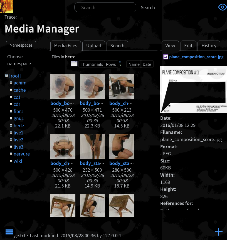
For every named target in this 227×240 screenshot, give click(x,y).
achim (20, 82)
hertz (19, 125)
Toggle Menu (9, 231)
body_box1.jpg (66, 103)
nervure (22, 153)
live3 (18, 146)
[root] (15, 75)
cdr (17, 104)
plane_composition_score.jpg (196, 56)
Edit (188, 45)
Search (148, 7)
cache (20, 89)
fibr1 (18, 111)
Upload (93, 45)
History (208, 45)
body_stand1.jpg (98, 163)
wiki (18, 161)
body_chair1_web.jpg (133, 103)
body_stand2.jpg (127, 163)
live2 (18, 139)
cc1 (17, 97)
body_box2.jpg (96, 103)
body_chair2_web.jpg (74, 163)
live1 (18, 132)
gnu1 (19, 118)
